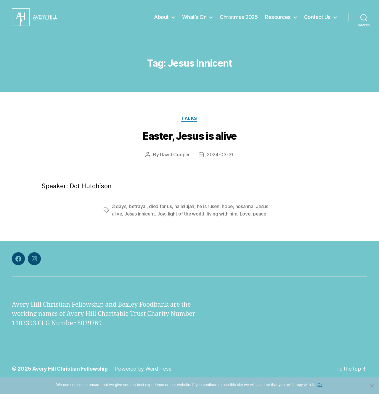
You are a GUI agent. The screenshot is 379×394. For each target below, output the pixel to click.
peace (261, 223)
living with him (223, 223)
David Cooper (175, 164)
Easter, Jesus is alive (189, 145)
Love (246, 223)
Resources (278, 21)
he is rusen (209, 215)
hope (229, 215)
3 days (119, 215)
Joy (162, 223)
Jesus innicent (140, 223)
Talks (189, 127)
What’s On (194, 21)
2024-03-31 (220, 164)
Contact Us (317, 21)
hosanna (246, 215)
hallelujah (185, 215)
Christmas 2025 (239, 21)
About (161, 21)
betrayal (138, 215)
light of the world (186, 223)
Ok (320, 384)
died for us (160, 215)
